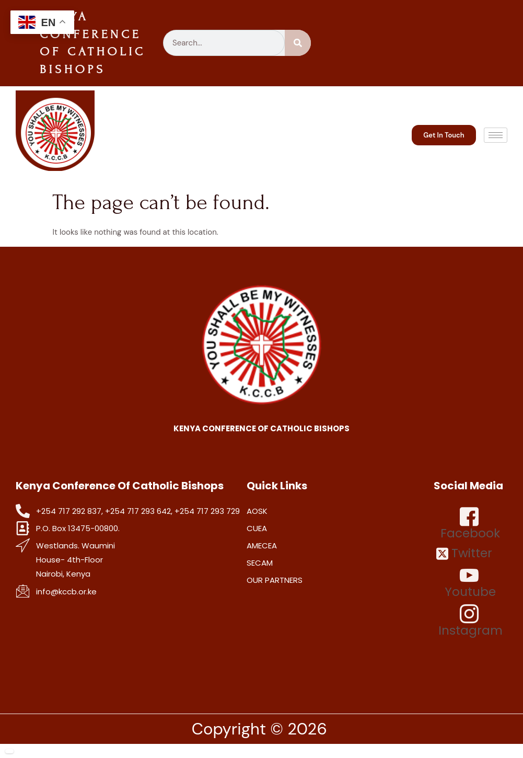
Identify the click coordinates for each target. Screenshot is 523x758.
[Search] (298, 43)
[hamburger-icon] (495, 135)
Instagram (470, 621)
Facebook (470, 524)
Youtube (470, 582)
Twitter (464, 553)
